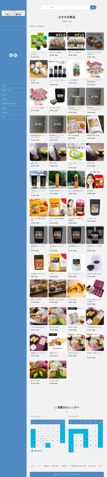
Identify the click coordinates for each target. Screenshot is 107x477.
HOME (4, 86)
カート (39, 466)
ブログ (4, 117)
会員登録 (4, 108)
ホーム (33, 466)
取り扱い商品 (55, 466)
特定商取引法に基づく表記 (9, 103)
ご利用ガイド (5, 99)
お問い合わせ (5, 112)
